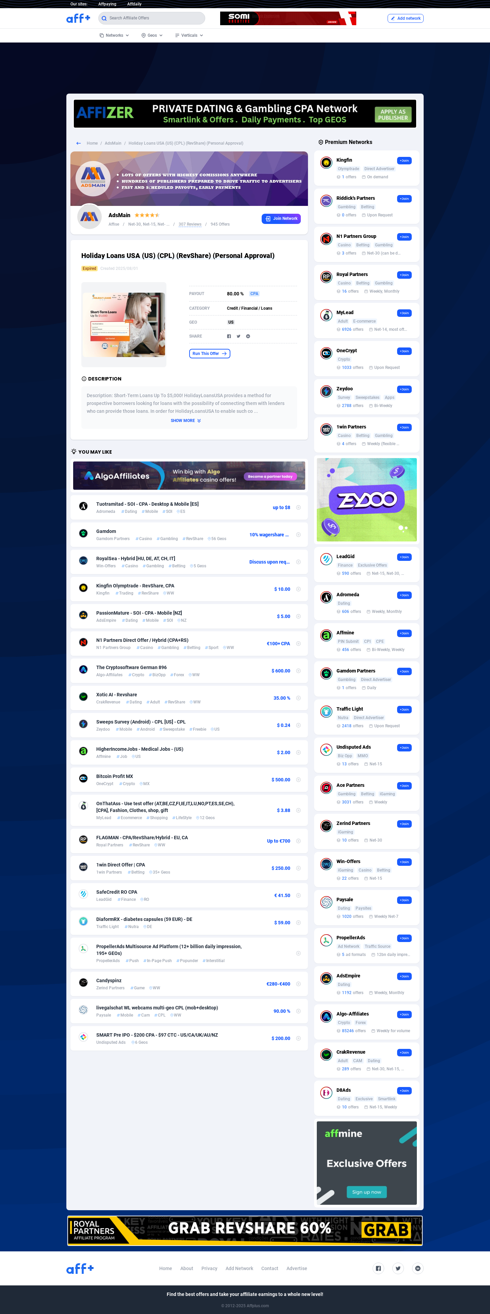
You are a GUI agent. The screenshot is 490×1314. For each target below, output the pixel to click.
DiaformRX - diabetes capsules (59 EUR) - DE (144, 919)
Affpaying (107, 4)
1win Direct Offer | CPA (120, 864)
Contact (269, 1268)
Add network (406, 18)
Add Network (239, 1268)
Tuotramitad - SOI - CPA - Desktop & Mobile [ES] (147, 504)
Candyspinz (108, 980)
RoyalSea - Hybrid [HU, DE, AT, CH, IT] (135, 558)
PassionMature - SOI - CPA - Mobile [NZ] (139, 613)
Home (92, 143)
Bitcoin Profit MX (114, 776)
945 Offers (220, 224)
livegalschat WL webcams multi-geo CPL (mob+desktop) (157, 1007)
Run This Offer (210, 353)
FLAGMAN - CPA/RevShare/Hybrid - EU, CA (142, 837)
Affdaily (134, 4)
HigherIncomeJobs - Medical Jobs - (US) (139, 749)
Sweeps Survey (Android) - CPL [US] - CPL (141, 722)
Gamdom (106, 531)
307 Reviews (190, 224)
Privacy (209, 1268)
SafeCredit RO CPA (116, 892)
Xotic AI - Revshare (116, 694)
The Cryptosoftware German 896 (131, 667)
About (186, 1268)
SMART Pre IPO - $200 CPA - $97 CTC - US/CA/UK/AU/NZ (157, 1035)
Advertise (297, 1268)
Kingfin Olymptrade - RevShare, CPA (135, 585)
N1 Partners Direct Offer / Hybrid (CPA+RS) (142, 640)
